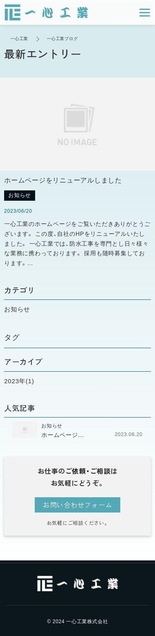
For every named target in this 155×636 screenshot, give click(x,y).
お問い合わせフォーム (77, 505)
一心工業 (19, 38)
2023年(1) (19, 380)
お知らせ (17, 309)
